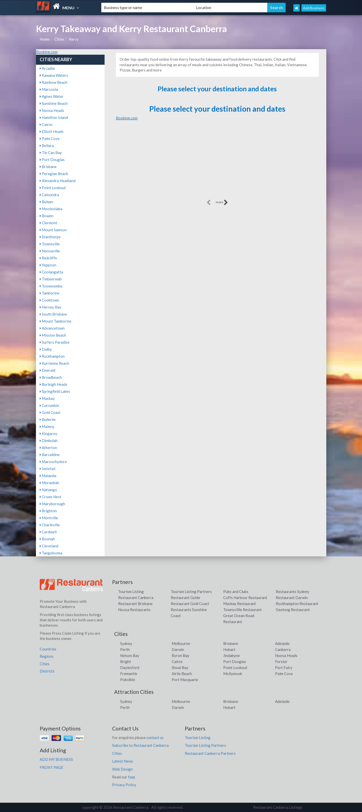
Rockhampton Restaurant (297, 603)
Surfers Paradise (55, 342)
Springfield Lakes (55, 391)
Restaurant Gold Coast (190, 603)
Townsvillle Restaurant (242, 609)
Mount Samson (53, 230)
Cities (59, 39)
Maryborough (52, 503)
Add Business (314, 8)
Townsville (50, 244)
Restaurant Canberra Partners (210, 753)
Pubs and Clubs (235, 591)
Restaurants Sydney (292, 591)
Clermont (48, 222)
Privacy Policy (124, 784)
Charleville (50, 525)
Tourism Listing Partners (191, 591)
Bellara (47, 145)
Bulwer (47, 201)
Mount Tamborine (55, 321)
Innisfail (47, 468)
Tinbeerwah (51, 279)
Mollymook (232, 673)
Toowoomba (51, 286)
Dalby (46, 349)
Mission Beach (53, 335)
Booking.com (47, 51)
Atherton (48, 447)
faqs (131, 777)
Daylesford (129, 667)
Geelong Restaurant (293, 609)
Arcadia (47, 68)
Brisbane (48, 166)
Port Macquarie (185, 679)
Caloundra (49, 194)
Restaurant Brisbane (135, 603)
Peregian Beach (54, 173)
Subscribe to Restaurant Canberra (140, 745)
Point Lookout (53, 187)
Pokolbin (127, 679)
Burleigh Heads (53, 384)
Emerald (47, 370)
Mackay (47, 398)
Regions (47, 656)
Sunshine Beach (54, 103)
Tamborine (49, 293)
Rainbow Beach (53, 82)
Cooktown (49, 300)
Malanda (48, 475)
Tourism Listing (131, 591)
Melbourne (181, 643)
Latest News (122, 761)
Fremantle (128, 673)
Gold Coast (50, 412)
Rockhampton (52, 356)
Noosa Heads (52, 110)
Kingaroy (48, 433)
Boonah (47, 539)
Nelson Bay (129, 655)
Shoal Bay (180, 667)
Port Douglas (52, 159)
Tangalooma (51, 553)
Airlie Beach (182, 673)
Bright (125, 661)
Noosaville (50, 251)
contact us (155, 737)
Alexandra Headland (57, 180)
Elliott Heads (52, 131)
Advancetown (52, 328)
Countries (48, 649)
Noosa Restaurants (134, 609)
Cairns (46, 124)
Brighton (48, 510)
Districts (47, 671)
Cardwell (48, 532)
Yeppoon (48, 265)
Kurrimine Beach (54, 363)
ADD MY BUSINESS (56, 759)
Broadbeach (51, 377)
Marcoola (49, 89)
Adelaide (282, 643)
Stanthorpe (50, 237)
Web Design (122, 769)
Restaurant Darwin (292, 597)
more (222, 202)
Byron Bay (180, 655)
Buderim (48, 419)
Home (45, 39)
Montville (49, 517)
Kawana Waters (54, 75)
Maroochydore (53, 461)
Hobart (229, 649)
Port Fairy (283, 667)
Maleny (47, 426)
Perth (125, 649)
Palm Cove (50, 138)
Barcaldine (50, 454)
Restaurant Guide (185, 597)
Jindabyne (231, 655)
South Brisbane (53, 314)
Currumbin (49, 405)
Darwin (178, 649)
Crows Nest (50, 496)
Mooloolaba (51, 208)
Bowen (46, 215)
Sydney (126, 643)
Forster (281, 661)
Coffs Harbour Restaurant (245, 597)
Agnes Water (52, 96)
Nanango (48, 489)
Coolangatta (51, 272)
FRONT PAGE (51, 767)
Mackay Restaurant (239, 603)
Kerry (73, 39)
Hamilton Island (54, 117)
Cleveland (49, 546)
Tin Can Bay (51, 152)
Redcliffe (48, 258)
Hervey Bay (50, 307)
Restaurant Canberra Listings (277, 807)
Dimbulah (49, 440)
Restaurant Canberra (135, 597)
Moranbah (49, 482)
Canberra (283, 649)
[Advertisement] (217, 163)
